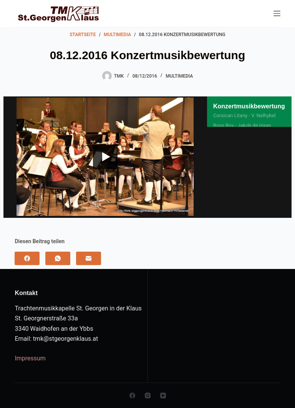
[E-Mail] (88, 258)
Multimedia (179, 76)
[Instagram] (148, 395)
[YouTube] (163, 395)
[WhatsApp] (57, 258)
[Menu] (276, 13)
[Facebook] (27, 258)
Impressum (30, 358)
